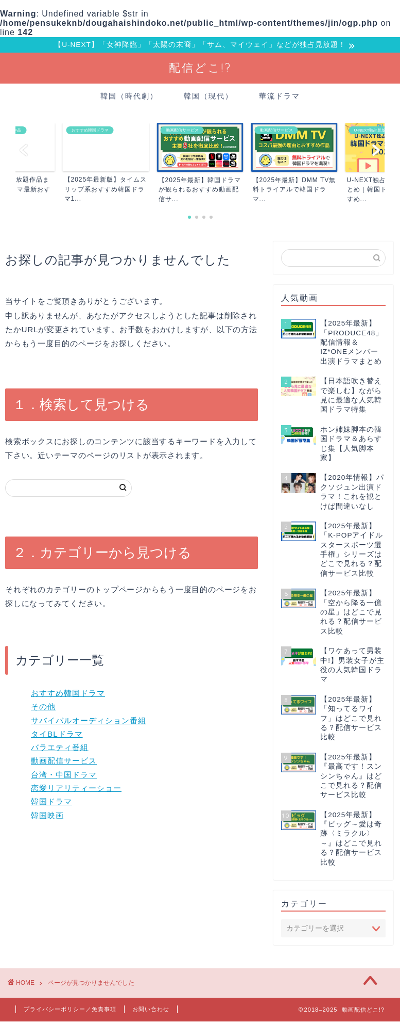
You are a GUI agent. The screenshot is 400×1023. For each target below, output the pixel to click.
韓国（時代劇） (129, 97)
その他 (43, 708)
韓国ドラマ (51, 803)
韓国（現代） (208, 97)
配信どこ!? (200, 69)
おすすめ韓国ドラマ (68, 694)
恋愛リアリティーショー (76, 789)
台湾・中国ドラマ (64, 776)
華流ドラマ (279, 97)
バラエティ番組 (60, 748)
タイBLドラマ (57, 735)
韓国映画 (47, 816)
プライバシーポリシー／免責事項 (70, 1011)
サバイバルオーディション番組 (88, 721)
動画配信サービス (64, 762)
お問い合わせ (150, 1011)
